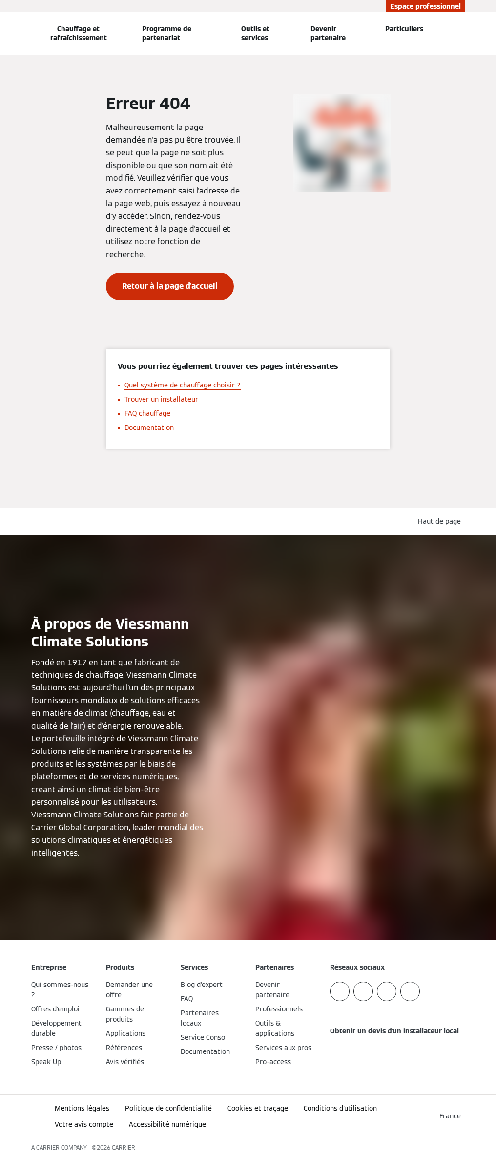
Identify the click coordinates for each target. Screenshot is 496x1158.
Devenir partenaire (328, 33)
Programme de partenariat (166, 33)
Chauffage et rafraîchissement (78, 33)
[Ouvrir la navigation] (6, 33)
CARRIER (123, 1147)
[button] (441, 522)
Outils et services (255, 33)
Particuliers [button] (404, 28)
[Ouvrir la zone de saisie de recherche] (461, 33)
